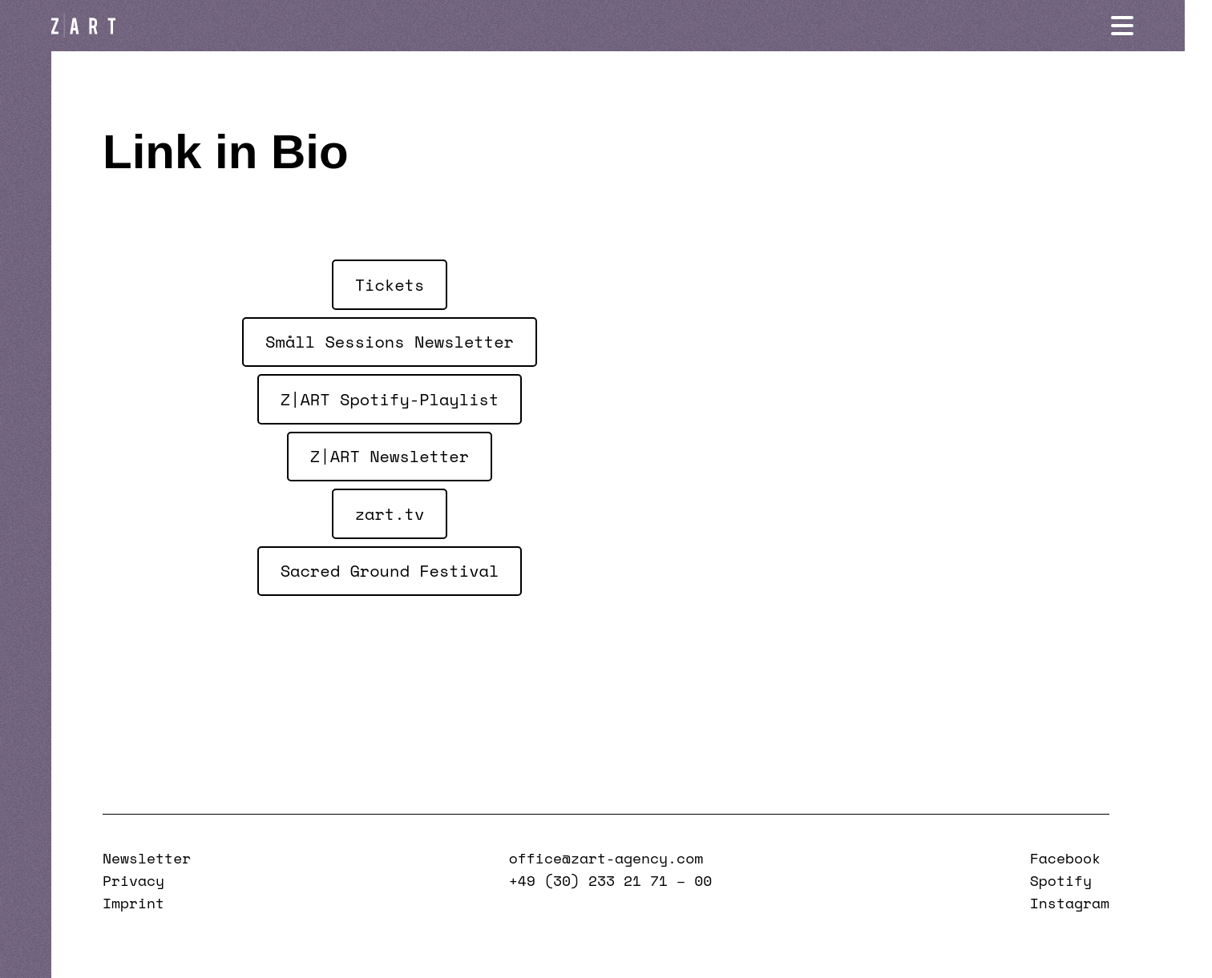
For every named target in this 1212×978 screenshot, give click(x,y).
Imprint (133, 902)
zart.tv (390, 513)
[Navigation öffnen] (1149, 25)
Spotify (1061, 880)
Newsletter (147, 857)
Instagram (1069, 902)
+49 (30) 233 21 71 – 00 (610, 880)
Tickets (390, 284)
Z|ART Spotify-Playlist (390, 399)
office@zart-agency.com (606, 857)
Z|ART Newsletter (389, 456)
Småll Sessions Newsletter (389, 341)
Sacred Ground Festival (390, 570)
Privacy (133, 880)
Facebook (1065, 857)
